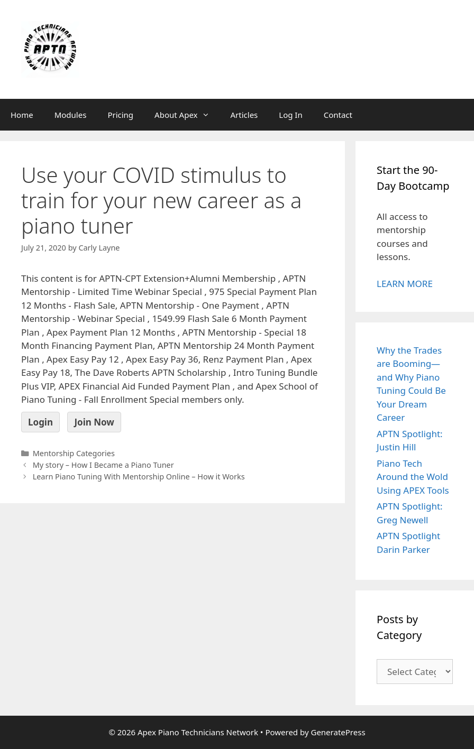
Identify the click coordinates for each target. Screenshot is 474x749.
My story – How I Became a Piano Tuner (103, 465)
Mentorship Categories (74, 453)
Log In (290, 114)
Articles (244, 114)
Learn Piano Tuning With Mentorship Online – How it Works (139, 476)
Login (40, 422)
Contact (338, 114)
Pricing (120, 114)
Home (22, 114)
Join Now (94, 422)
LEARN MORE (405, 284)
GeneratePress (338, 732)
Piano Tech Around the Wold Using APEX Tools (413, 476)
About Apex (187, 115)
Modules (70, 114)
